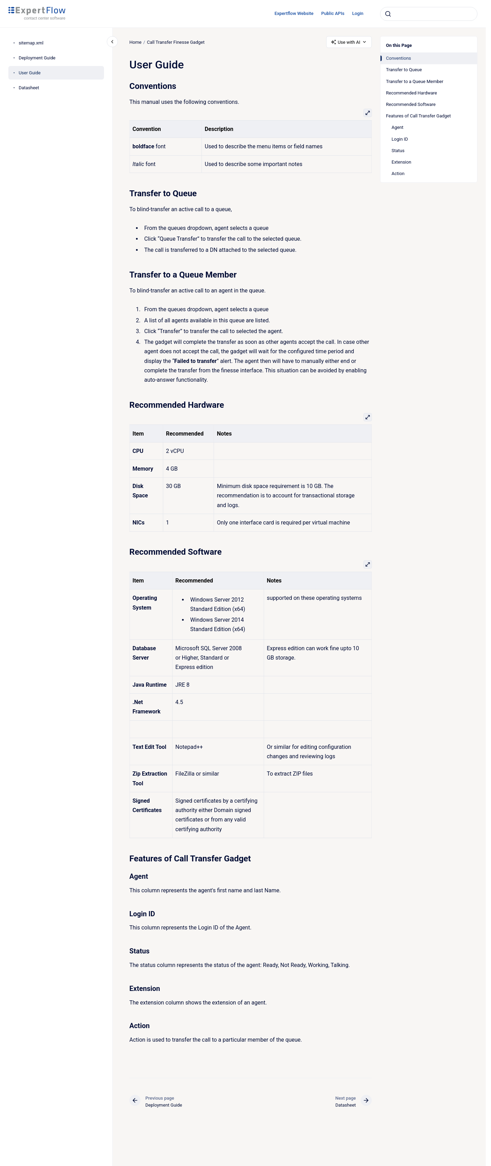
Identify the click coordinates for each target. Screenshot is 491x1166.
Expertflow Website (293, 13)
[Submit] (388, 13)
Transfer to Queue (404, 69)
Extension (401, 162)
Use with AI (349, 42)
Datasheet (29, 87)
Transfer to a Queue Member (414, 81)
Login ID (400, 139)
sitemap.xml (31, 43)
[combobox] (428, 13)
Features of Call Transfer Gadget (418, 115)
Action (398, 173)
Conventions (398, 58)
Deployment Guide (37, 57)
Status (398, 150)
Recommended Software (411, 104)
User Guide (30, 72)
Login (357, 13)
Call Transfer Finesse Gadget (175, 41)
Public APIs (333, 13)
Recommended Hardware (411, 93)
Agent (397, 127)
